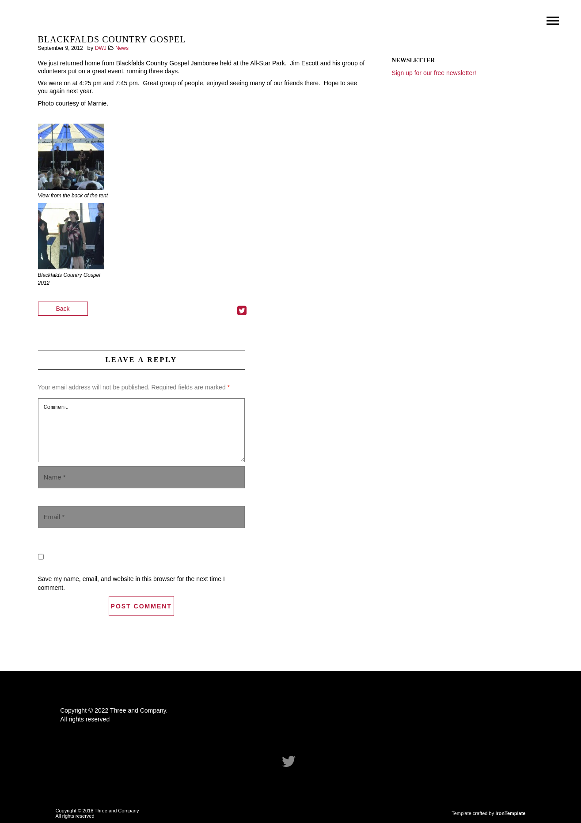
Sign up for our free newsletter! (433, 72)
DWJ (100, 48)
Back (63, 308)
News (122, 48)
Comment (141, 430)
